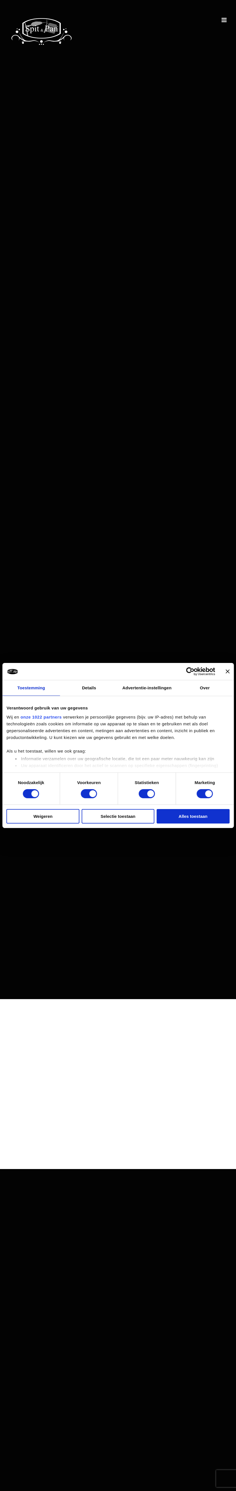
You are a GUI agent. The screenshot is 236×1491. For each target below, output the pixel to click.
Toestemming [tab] (31, 687)
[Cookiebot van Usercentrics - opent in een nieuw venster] (190, 671)
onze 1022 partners (41, 716)
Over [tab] (205, 687)
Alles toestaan (193, 816)
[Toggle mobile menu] (224, 20)
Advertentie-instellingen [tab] (147, 687)
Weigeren (43, 816)
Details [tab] (89, 687)
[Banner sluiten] (227, 671)
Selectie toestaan (118, 816)
